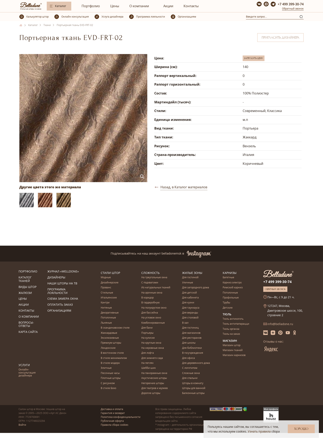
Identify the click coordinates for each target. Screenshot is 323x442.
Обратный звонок (293, 8)
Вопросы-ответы (26, 324)
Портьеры (147, 333)
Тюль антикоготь (233, 319)
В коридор (147, 297)
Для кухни (188, 302)
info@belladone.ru (280, 324)
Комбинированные (153, 322)
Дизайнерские (109, 282)
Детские (228, 307)
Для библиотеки (192, 348)
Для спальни (190, 378)
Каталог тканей (25, 279)
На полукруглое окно (153, 307)
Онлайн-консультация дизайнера (27, 372)
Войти (22, 425)
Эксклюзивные (110, 337)
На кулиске (148, 337)
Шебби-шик (148, 368)
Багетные (228, 277)
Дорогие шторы (150, 393)
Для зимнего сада (152, 358)
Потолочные (108, 317)
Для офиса (188, 358)
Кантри (105, 302)
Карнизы (229, 273)
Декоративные (110, 312)
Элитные (106, 368)
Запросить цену (253, 58)
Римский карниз (233, 287)
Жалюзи (25, 293)
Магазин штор (231, 345)
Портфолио (91, 6)
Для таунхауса (190, 307)
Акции (168, 6)
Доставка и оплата (112, 409)
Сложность (150, 273)
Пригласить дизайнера (280, 37)
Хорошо (301, 429)
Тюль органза (231, 329)
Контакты (191, 6)
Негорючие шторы (152, 383)
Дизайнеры (56, 277)
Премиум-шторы (111, 342)
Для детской (189, 292)
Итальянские (109, 297)
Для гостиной (190, 277)
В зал (185, 322)
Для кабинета (190, 297)
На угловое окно (151, 317)
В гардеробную (150, 302)
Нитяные (106, 307)
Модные (106, 277)
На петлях (147, 363)
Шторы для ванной (193, 388)
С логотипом (189, 368)
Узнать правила (259, 431)
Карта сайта (28, 332)
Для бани (147, 327)
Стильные (107, 292)
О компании (139, 6)
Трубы (226, 302)
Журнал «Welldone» (63, 271)
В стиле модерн (110, 363)
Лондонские (108, 348)
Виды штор (27, 287)
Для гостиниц (190, 327)
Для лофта (147, 353)
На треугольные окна (154, 277)
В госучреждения (192, 353)
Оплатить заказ (60, 304)
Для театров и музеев (154, 388)
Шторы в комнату (192, 383)
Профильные (231, 297)
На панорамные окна (154, 373)
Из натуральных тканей (155, 287)
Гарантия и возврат (113, 413)
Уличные (187, 282)
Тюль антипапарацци (236, 323)
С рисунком (108, 383)
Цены (114, 6)
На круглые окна (151, 342)
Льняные (106, 322)
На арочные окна (151, 292)
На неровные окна (152, 348)
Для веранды (190, 312)
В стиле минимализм (114, 358)
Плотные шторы (111, 378)
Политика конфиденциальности (120, 417)
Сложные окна (191, 373)
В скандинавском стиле (115, 327)
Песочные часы (110, 373)
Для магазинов (191, 333)
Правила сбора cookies (114, 425)
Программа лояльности (57, 291)
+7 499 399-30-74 (291, 4)
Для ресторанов (191, 337)
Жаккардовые (109, 333)
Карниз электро (232, 282)
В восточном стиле (112, 353)
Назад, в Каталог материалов (183, 187)
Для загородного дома (195, 287)
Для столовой (190, 317)
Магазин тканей (233, 350)
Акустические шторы (154, 378)
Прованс (106, 287)
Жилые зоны (192, 273)
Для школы (188, 342)
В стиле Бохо (108, 388)
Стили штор (110, 273)
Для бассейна (149, 312)
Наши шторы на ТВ (62, 283)
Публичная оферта (112, 421)
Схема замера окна (62, 299)
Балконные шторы (193, 393)
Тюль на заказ (231, 334)
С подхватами (149, 282)
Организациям (59, 310)
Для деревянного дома (196, 363)
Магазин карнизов (234, 355)
